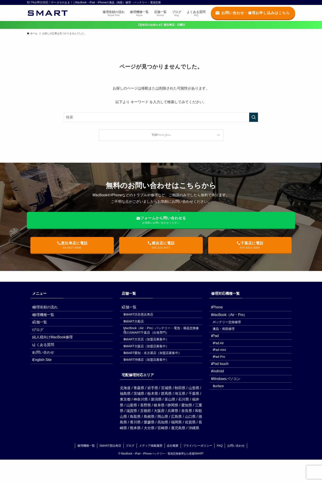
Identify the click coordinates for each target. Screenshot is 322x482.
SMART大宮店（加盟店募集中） (151, 352)
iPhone (220, 309)
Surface (223, 420)
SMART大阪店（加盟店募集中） (151, 361)
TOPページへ (160, 135)
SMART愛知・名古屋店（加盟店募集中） (157, 371)
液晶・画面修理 (228, 339)
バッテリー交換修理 (231, 329)
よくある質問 (46, 362)
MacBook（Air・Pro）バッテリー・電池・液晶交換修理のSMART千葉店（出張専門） (162, 340)
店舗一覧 (43, 330)
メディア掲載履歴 (150, 468)
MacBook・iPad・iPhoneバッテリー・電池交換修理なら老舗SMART (162, 476)
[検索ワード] (161, 117)
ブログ (41, 340)
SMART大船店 (138, 328)
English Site (45, 383)
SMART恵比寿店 (110, 468)
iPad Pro (223, 378)
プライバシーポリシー (197, 468)
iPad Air (223, 359)
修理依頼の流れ (48, 309)
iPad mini (224, 369)
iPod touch (223, 388)
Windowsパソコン (229, 410)
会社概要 (172, 468)
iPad (218, 349)
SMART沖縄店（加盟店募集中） (151, 381)
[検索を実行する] (253, 117)
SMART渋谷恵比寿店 (143, 319)
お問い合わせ (46, 372)
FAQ (219, 468)
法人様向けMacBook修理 (56, 351)
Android (221, 399)
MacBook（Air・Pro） (232, 319)
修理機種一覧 (46, 319)
